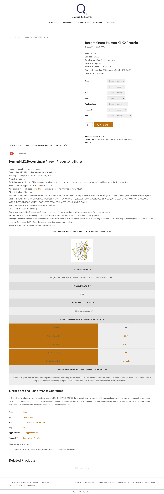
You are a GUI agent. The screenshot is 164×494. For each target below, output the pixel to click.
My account (98, 22)
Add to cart (103, 125)
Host (87, 87)
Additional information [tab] (39, 145)
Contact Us (77, 482)
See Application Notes (124, 139)
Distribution (89, 482)
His (100, 139)
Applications (90, 104)
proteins (18, 37)
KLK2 (90, 142)
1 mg (43, 422)
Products (53, 22)
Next (87, 468)
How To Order (123, 482)
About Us (82, 22)
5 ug (28, 422)
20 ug (33, 422)
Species (88, 81)
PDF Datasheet (18, 153)
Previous (79, 468)
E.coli (97, 139)
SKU (87, 115)
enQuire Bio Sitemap (106, 482)
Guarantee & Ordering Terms (144, 482)
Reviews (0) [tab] (61, 145)
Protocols (67, 22)
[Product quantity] (89, 124)
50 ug (38, 422)
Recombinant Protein (31, 438)
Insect (30, 417)
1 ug (24, 422)
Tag (86, 98)
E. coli (25, 417)
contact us (36, 189)
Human (105, 139)
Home (11, 37)
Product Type (90, 110)
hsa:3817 (126, 361)
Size (86, 92)
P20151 (126, 344)
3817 (126, 336)
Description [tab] (15, 145)
